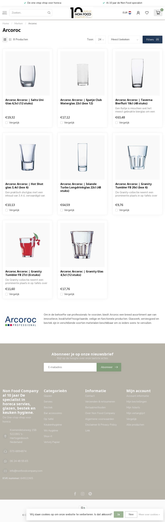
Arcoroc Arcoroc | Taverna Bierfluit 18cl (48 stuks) (133, 101)
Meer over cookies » (149, 514)
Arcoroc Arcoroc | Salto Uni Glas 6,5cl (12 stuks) (24, 101)
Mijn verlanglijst (135, 413)
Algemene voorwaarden (99, 419)
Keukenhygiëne (53, 424)
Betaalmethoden (95, 407)
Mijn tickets (133, 407)
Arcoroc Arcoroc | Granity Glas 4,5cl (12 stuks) (81, 273)
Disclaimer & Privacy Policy (101, 424)
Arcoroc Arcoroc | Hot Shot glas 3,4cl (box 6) (24, 185)
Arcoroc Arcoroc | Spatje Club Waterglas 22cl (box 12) (81, 101)
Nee (131, 514)
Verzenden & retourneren (100, 401)
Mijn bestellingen (136, 401)
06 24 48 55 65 (19, 461)
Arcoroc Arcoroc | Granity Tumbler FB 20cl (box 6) (133, 185)
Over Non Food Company (100, 413)
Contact (90, 396)
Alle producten (135, 424)
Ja (118, 514)
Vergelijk (14, 122)
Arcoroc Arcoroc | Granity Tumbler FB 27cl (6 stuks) (23, 273)
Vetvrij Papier (52, 442)
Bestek (48, 407)
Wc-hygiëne (51, 430)
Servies (48, 401)
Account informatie (137, 396)
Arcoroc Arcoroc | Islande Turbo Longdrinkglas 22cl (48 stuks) (80, 187)
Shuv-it (48, 436)
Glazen (48, 396)
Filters (152, 39)
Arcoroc (32, 23)
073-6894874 (18, 451)
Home (6, 23)
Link (87, 430)
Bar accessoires (53, 413)
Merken (18, 23)
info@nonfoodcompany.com (26, 471)
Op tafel (49, 419)
